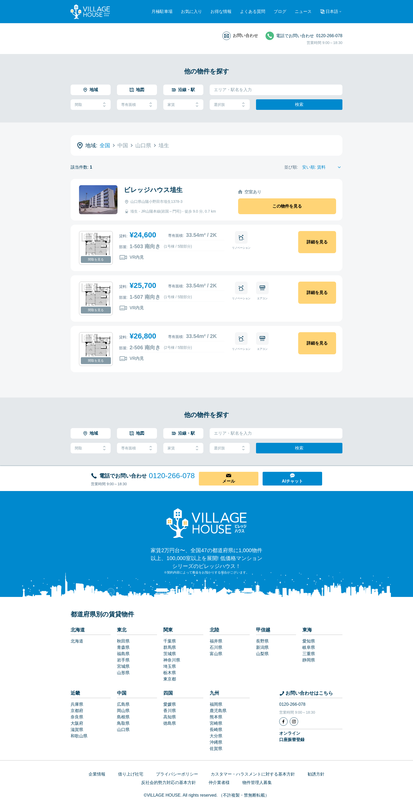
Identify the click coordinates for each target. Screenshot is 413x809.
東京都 (169, 679)
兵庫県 (77, 704)
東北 (121, 630)
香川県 (169, 710)
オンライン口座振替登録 (291, 736)
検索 (299, 104)
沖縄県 (216, 742)
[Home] (206, 523)
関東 (168, 630)
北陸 (214, 630)
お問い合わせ (245, 35)
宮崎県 (216, 723)
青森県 (123, 647)
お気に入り (191, 11)
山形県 (123, 672)
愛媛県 (169, 704)
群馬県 (169, 647)
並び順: (291, 167)
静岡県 (308, 660)
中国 (121, 693)
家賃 (183, 104)
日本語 (332, 11)
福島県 (123, 653)
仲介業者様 (219, 782)
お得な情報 (221, 11)
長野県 (262, 641)
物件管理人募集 (257, 782)
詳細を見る (317, 242)
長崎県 (216, 729)
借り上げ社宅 (130, 774)
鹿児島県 (218, 710)
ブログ (280, 11)
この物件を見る (287, 206)
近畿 (75, 693)
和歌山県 (79, 736)
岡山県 (123, 710)
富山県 (216, 653)
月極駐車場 (162, 11)
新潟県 (262, 647)
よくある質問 (252, 11)
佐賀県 (216, 748)
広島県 (123, 704)
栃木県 (169, 672)
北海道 (78, 630)
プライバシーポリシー (177, 774)
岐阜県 (308, 647)
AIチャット (292, 481)
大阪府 (77, 723)
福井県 (216, 641)
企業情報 (96, 774)
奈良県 (77, 717)
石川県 (216, 647)
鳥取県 (123, 723)
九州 (214, 693)
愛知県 (308, 641)
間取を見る (96, 259)
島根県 (123, 717)
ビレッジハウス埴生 (153, 189)
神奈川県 (171, 660)
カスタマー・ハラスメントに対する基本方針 (253, 774)
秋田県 (123, 641)
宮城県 (123, 666)
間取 (90, 104)
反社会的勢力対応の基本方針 (168, 782)
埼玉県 (169, 666)
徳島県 (169, 723)
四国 (168, 693)
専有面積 (137, 104)
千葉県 (169, 641)
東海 (307, 630)
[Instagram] (294, 721)
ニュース (303, 11)
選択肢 (229, 104)
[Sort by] (322, 167)
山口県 (123, 729)
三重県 (308, 653)
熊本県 (216, 717)
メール (228, 481)
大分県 (216, 736)
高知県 (169, 717)
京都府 (77, 710)
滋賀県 (77, 729)
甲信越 (263, 630)
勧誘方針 (316, 774)
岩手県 (123, 660)
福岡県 (216, 704)
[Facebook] (283, 721)
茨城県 (169, 653)
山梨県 (262, 653)
